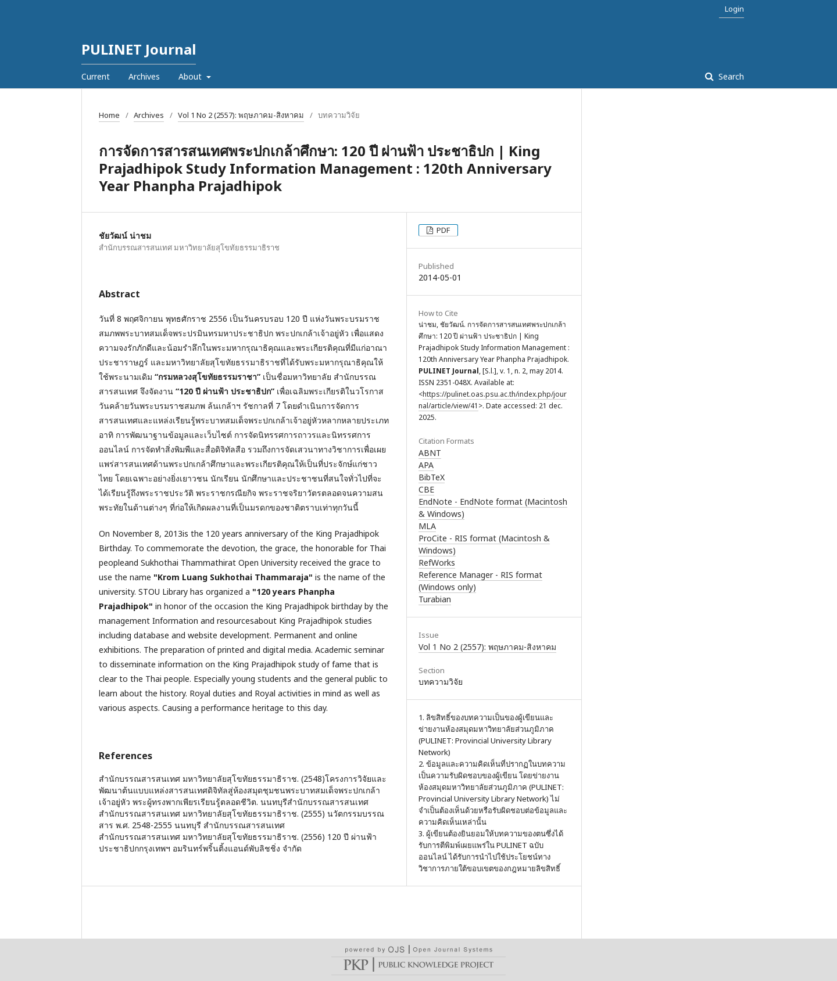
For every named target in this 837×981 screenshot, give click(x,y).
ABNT (430, 452)
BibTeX (432, 477)
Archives (144, 76)
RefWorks (437, 562)
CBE (426, 489)
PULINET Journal (138, 49)
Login (734, 8)
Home (109, 115)
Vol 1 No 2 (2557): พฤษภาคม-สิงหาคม (241, 115)
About (191, 76)
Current (95, 76)
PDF (442, 230)
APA (426, 464)
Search (730, 76)
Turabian (435, 599)
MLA (427, 525)
